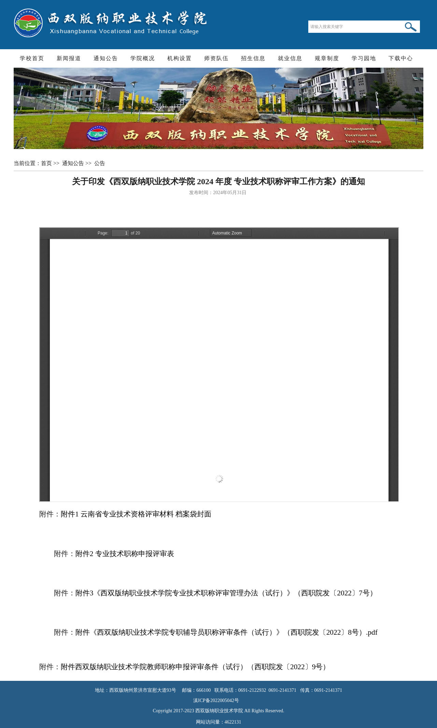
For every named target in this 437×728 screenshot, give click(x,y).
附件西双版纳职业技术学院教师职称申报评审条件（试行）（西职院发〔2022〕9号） (195, 667)
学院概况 (142, 58)
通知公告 (106, 58)
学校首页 (32, 58)
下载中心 (401, 58)
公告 (100, 163)
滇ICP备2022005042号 (218, 700)
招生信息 (253, 58)
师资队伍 (216, 58)
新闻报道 (69, 58)
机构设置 (179, 58)
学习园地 (364, 58)
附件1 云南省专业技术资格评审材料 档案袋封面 (136, 514)
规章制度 (327, 58)
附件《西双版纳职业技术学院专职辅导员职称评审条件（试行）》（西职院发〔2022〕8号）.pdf (226, 632)
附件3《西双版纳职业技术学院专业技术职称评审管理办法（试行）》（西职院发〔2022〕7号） (226, 593)
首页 (47, 163)
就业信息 (290, 58)
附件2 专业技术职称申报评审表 (124, 554)
